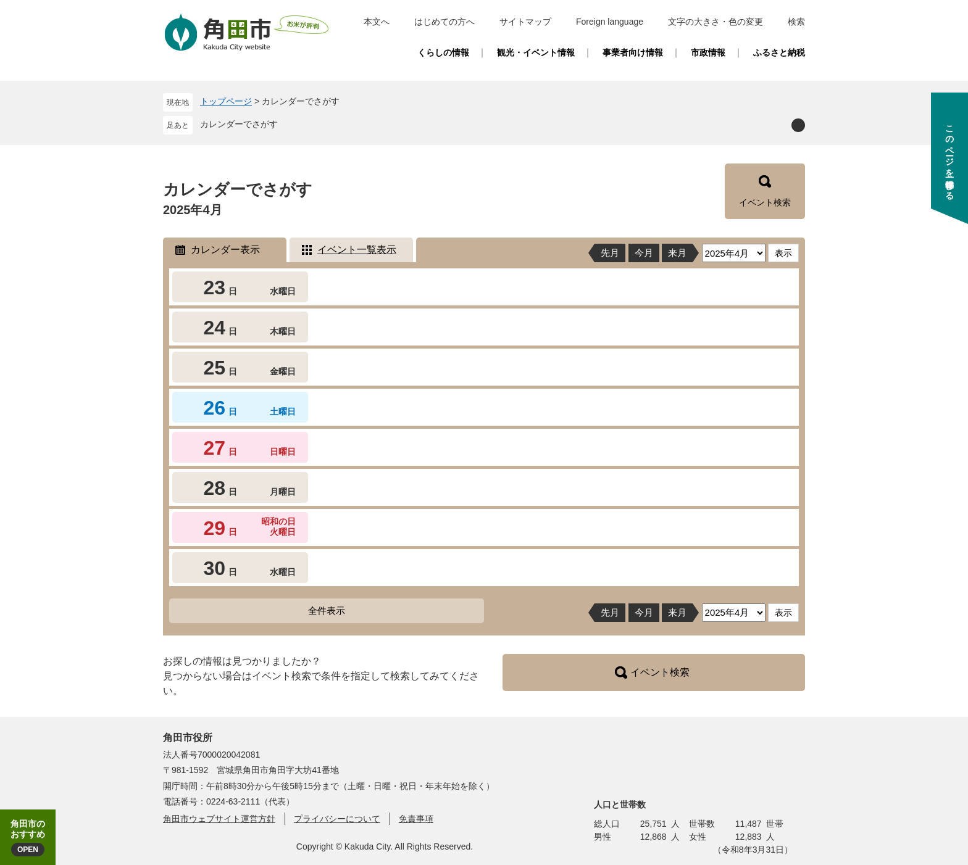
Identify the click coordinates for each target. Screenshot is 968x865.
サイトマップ (525, 22)
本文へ (377, 22)
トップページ (226, 101)
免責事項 (416, 819)
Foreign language (609, 22)
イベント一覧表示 (356, 249)
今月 (644, 252)
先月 (610, 252)
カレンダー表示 (225, 249)
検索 (796, 22)
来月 (677, 252)
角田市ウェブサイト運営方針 (219, 819)
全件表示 (326, 610)
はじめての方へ (444, 22)
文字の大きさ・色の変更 (715, 22)
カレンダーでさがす (239, 124)
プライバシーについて (337, 819)
